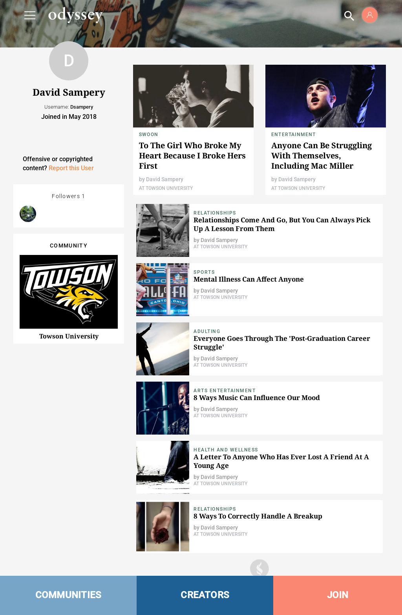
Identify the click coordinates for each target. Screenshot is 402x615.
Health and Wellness (226, 450)
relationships (215, 213)
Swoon (148, 134)
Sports (204, 272)
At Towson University (166, 188)
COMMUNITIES (68, 595)
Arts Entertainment (225, 390)
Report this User (71, 168)
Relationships (215, 509)
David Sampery (164, 179)
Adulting (207, 331)
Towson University (69, 336)
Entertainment (293, 134)
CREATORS (205, 595)
